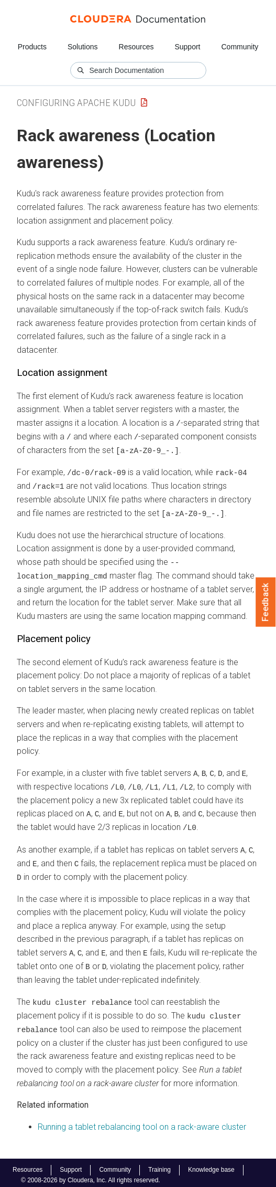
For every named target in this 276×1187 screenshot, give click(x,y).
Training (159, 1165)
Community (240, 47)
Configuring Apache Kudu (76, 103)
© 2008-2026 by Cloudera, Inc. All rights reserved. (90, 1175)
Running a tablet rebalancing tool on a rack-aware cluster (142, 1122)
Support (187, 47)
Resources (136, 47)
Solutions (83, 47)
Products (32, 47)
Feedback (266, 602)
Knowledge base (211, 1165)
